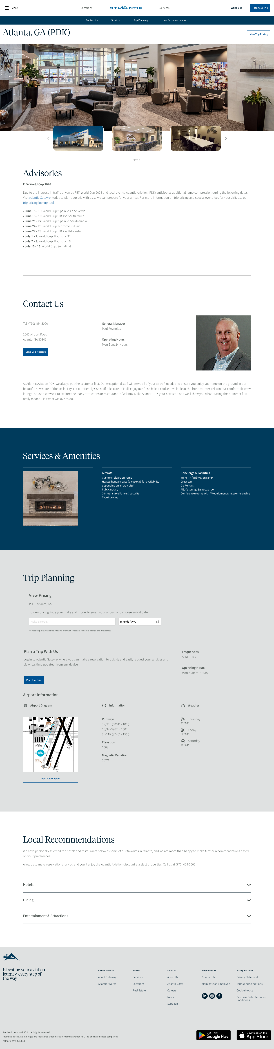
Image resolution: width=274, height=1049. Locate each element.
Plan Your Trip (260, 8)
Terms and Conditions (249, 983)
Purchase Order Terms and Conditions (252, 999)
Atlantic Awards (107, 983)
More (11, 8)
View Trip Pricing (259, 34)
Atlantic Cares (175, 983)
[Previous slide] (48, 138)
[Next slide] (226, 138)
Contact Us (92, 20)
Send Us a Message (36, 352)
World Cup (236, 8)
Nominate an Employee (216, 983)
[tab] (134, 160)
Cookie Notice (245, 990)
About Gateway (107, 977)
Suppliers (172, 1003)
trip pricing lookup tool (38, 202)
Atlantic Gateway (40, 197)
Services (164, 8)
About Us (172, 977)
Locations (86, 8)
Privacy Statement (247, 977)
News (170, 997)
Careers (171, 990)
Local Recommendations (175, 20)
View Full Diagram (50, 778)
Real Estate (139, 990)
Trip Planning (141, 20)
